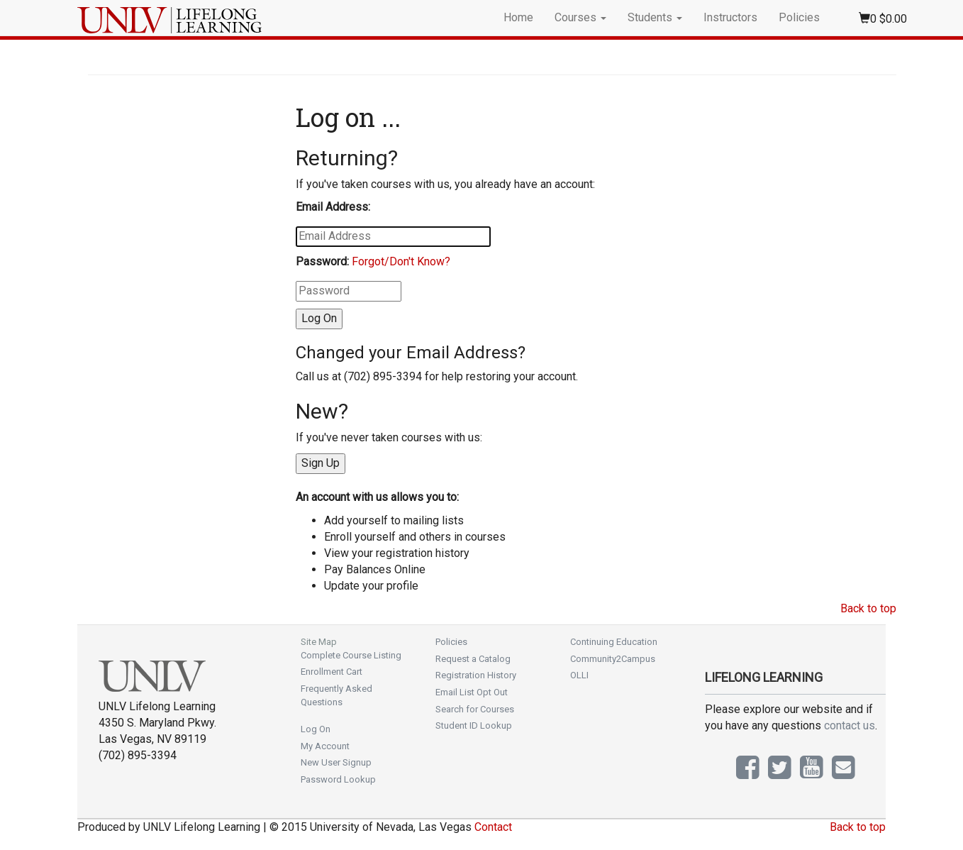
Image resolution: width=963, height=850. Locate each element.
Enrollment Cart (331, 671)
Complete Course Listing (351, 655)
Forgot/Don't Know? (401, 261)
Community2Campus (612, 658)
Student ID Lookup (473, 725)
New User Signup (336, 762)
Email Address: (333, 207)
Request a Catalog (473, 658)
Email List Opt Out (471, 692)
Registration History (475, 675)
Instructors (730, 17)
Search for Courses (474, 709)
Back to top (868, 608)
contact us (849, 725)
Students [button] (655, 17)
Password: (322, 261)
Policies (799, 17)
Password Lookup (338, 779)
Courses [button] (580, 17)
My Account (325, 746)
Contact (493, 827)
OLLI (579, 675)
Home (518, 17)
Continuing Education (613, 641)
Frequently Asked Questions (336, 695)
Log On (315, 729)
